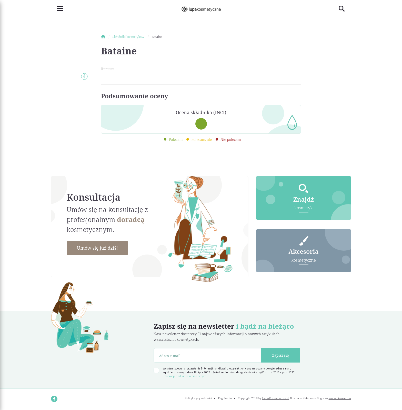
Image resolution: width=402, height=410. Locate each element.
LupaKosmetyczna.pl (275, 398)
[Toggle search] (345, 8)
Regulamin (225, 398)
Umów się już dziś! (97, 248)
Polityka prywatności (198, 398)
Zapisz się (280, 355)
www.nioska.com (340, 398)
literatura (107, 69)
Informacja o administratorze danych (184, 376)
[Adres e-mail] (208, 355)
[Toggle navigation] (57, 8)
